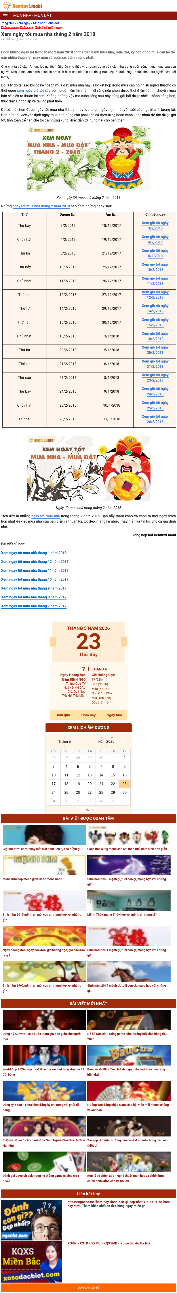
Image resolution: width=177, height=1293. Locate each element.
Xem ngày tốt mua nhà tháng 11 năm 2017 (35, 570)
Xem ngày (24, 23)
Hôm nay (88, 715)
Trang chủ (7, 23)
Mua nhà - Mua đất (46, 23)
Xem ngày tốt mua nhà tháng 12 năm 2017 (35, 562)
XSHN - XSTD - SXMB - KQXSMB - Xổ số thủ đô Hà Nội (109, 1243)
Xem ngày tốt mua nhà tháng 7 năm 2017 (34, 606)
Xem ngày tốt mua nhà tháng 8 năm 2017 (34, 597)
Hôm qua (62, 715)
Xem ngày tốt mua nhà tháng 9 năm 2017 (34, 588)
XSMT (29, 27)
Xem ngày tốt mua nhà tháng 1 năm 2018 (34, 553)
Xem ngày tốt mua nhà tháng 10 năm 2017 (35, 579)
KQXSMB (12, 27)
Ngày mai (114, 715)
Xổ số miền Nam (51, 27)
